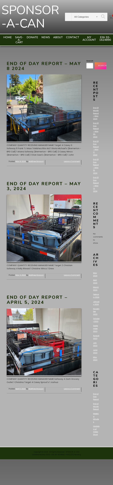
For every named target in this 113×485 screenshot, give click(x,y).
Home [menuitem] (7, 37)
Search (89, 61)
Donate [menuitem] (32, 37)
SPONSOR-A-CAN (30, 17)
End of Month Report (96, 406)
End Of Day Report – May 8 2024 (44, 66)
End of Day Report (96, 397)
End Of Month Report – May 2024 (96, 113)
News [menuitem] (45, 37)
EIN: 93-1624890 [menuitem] (105, 38)
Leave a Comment (72, 161)
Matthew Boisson (36, 161)
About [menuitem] (58, 37)
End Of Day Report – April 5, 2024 (37, 299)
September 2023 (95, 328)
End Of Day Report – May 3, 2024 (44, 186)
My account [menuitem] (89, 38)
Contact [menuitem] (72, 37)
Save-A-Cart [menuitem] (19, 40)
